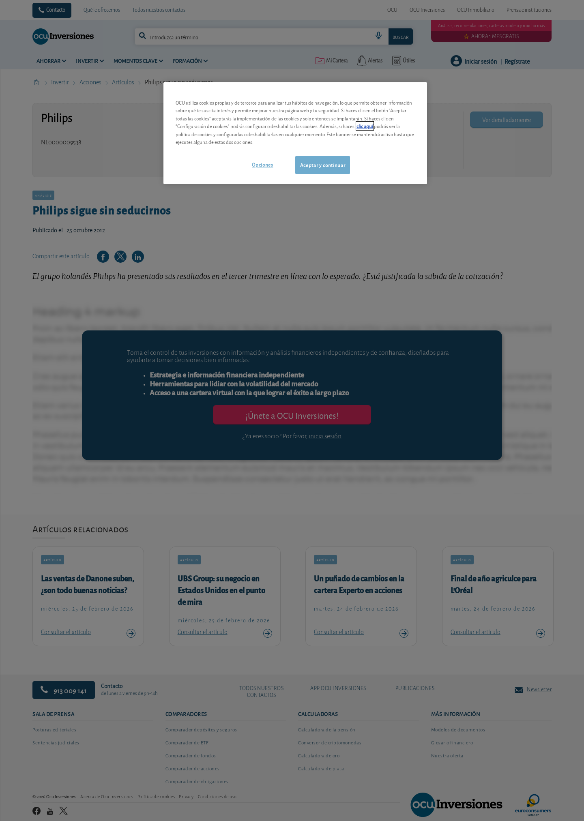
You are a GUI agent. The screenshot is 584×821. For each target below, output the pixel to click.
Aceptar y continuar (322, 165)
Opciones (262, 164)
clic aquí (364, 126)
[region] (295, 133)
